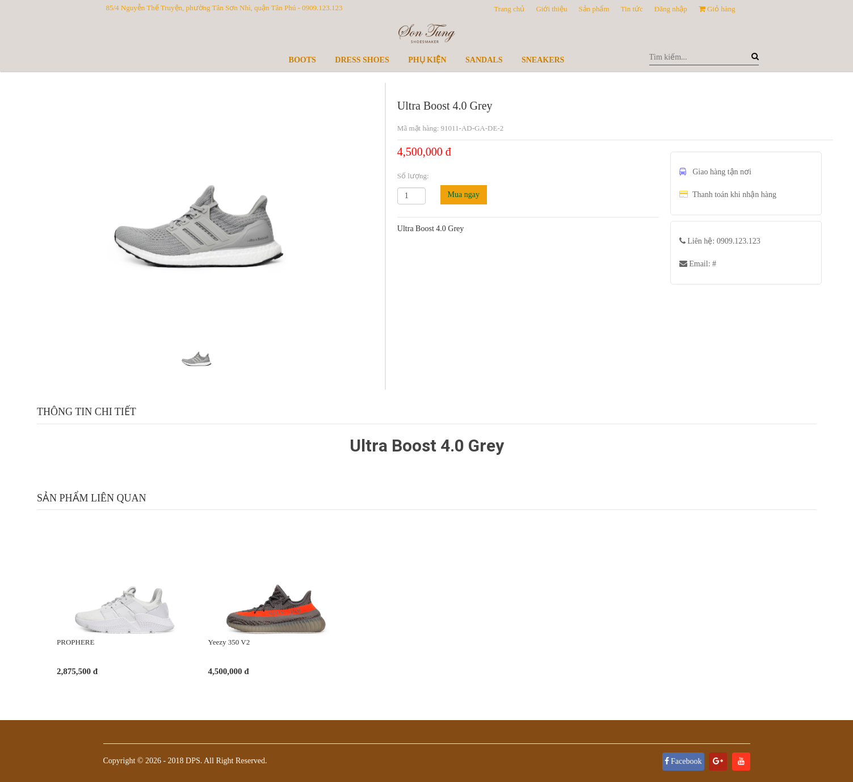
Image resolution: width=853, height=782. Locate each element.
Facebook (683, 761)
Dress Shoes (362, 60)
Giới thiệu (551, 9)
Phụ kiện (427, 60)
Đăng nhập (670, 9)
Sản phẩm (593, 9)
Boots (302, 60)
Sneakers (543, 60)
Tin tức (632, 9)
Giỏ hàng (717, 9)
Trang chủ (509, 9)
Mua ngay (464, 194)
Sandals (483, 60)
